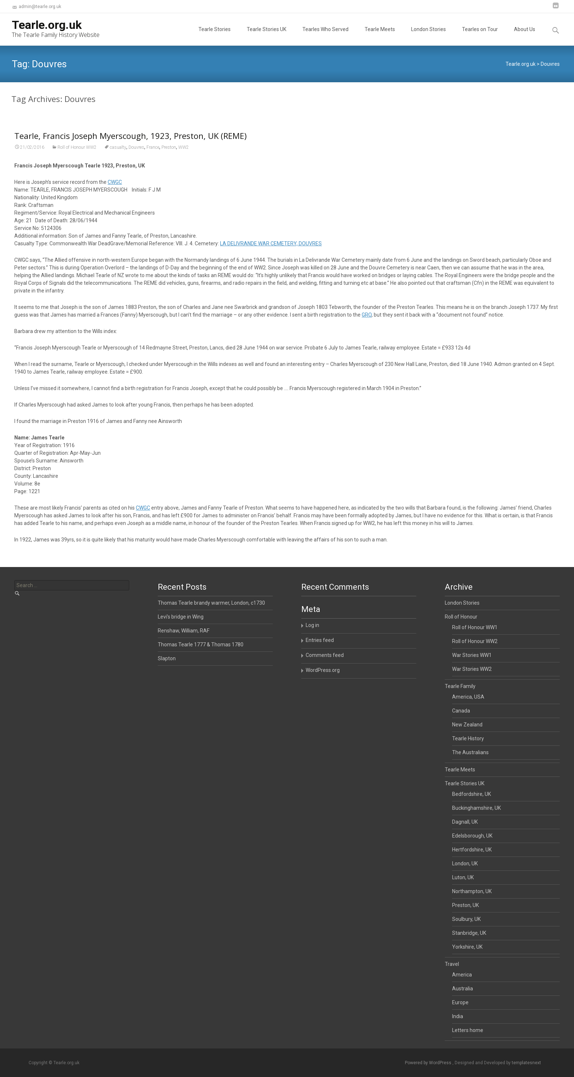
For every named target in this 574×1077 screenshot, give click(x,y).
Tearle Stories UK (266, 35)
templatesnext (526, 1062)
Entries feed (320, 640)
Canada (461, 711)
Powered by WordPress (428, 1062)
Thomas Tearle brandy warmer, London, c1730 (211, 603)
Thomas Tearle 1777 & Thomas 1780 (200, 644)
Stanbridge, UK (469, 933)
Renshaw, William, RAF (183, 631)
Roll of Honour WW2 (77, 159)
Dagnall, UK (465, 822)
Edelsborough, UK (472, 836)
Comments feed (325, 655)
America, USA (468, 697)
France (152, 159)
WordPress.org (323, 670)
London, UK (465, 863)
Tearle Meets (380, 35)
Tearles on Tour (480, 35)
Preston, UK (465, 905)
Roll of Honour (461, 617)
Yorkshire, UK (467, 947)
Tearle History (468, 738)
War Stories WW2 (472, 669)
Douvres (136, 159)
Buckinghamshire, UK (476, 808)
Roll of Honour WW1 (474, 627)
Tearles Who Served (325, 35)
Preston (168, 159)
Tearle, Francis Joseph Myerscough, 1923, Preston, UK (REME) (130, 147)
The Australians (470, 752)
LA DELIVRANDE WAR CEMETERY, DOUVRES (271, 255)
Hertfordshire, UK (472, 850)
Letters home (467, 1030)
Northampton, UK (472, 891)
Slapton (167, 658)
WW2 (183, 159)
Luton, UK (463, 877)
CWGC (115, 194)
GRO (367, 327)
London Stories (428, 35)
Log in (312, 625)
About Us (524, 35)
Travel (452, 964)
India (457, 1016)
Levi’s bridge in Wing (181, 617)
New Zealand (467, 725)
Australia (462, 988)
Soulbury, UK (466, 919)
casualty (118, 159)
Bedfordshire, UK (471, 794)
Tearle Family (460, 686)
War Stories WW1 (472, 655)
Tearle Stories (214, 35)
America (462, 975)
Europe (460, 1002)
